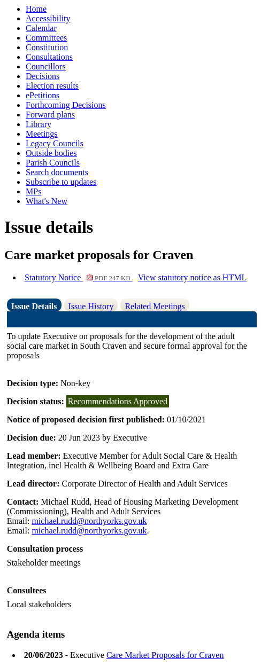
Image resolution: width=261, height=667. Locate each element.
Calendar (41, 28)
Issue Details (34, 306)
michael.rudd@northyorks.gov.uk (89, 520)
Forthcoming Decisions (66, 104)
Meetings (42, 133)
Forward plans (50, 114)
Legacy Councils (54, 143)
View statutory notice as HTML (192, 277)
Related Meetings (155, 306)
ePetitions (42, 95)
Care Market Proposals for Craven (165, 655)
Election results (52, 85)
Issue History (91, 306)
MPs (33, 191)
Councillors (46, 66)
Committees (46, 37)
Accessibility (48, 18)
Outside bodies (51, 153)
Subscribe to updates (61, 181)
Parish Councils (53, 162)
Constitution (47, 47)
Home (36, 8)
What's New (46, 201)
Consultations (49, 56)
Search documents (57, 172)
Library (38, 124)
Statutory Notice (79, 277)
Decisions (42, 76)
